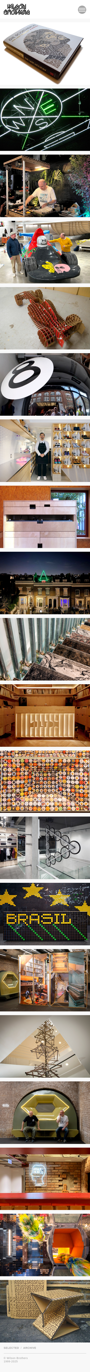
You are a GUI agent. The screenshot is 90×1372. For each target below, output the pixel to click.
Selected (11, 1347)
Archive (29, 1347)
